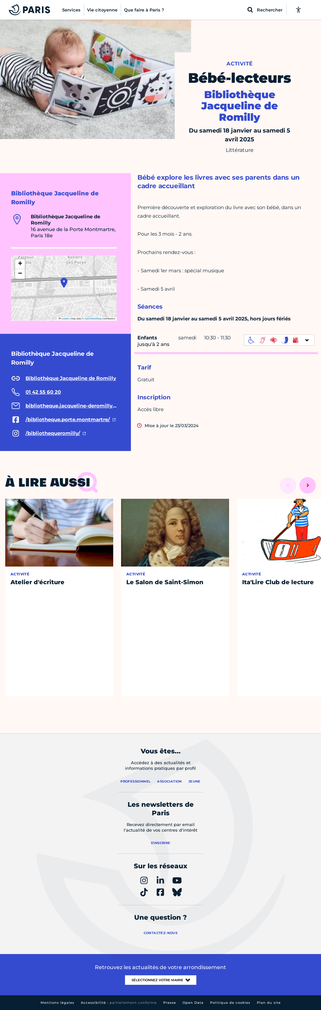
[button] (64, 283)
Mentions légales (57, 1003)
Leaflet (64, 318)
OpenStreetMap (93, 318)
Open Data (193, 1003)
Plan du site (269, 1003)
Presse (169, 1003)
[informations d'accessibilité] (279, 340)
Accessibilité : (119, 1003)
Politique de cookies (230, 1003)
